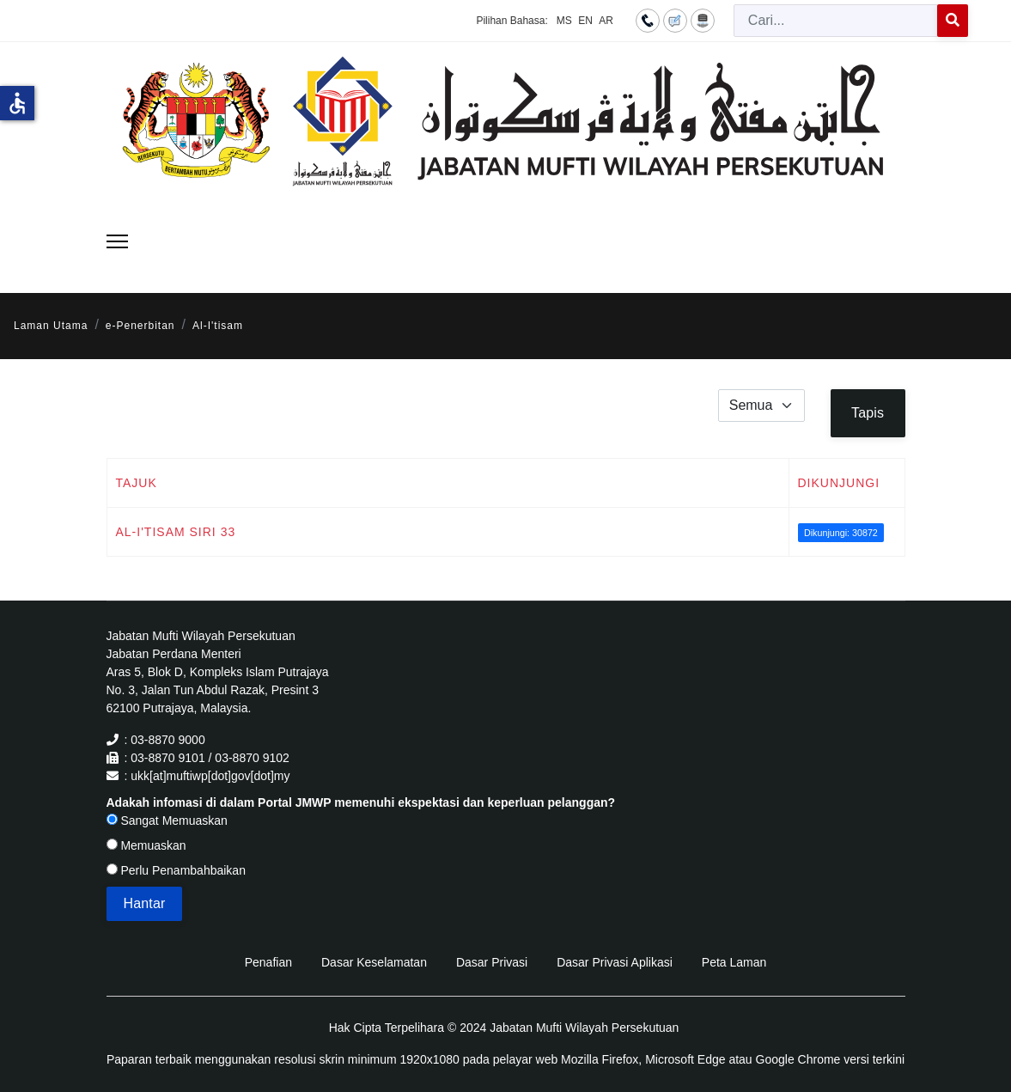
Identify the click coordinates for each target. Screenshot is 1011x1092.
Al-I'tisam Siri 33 (176, 532)
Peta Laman (734, 962)
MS (564, 21)
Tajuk (136, 483)
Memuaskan (146, 845)
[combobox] (836, 20)
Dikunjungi (839, 483)
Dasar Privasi (491, 962)
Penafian (268, 962)
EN (585, 21)
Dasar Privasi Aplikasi (615, 962)
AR (606, 21)
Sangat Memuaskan (167, 820)
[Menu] (117, 241)
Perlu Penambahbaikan (176, 870)
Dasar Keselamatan (374, 962)
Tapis (867, 413)
